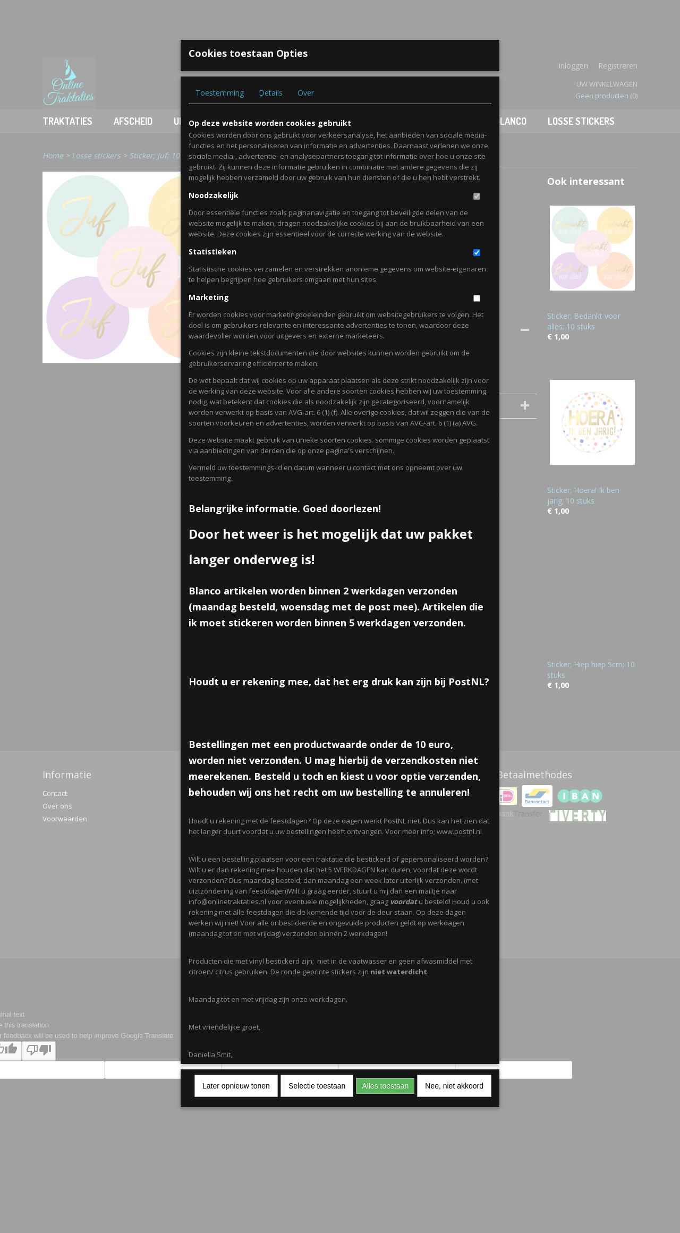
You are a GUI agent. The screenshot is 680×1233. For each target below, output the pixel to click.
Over (306, 93)
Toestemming (220, 93)
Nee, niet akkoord (454, 1086)
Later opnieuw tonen (236, 1086)
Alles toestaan (385, 1086)
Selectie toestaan (316, 1086)
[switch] (476, 196)
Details (271, 93)
